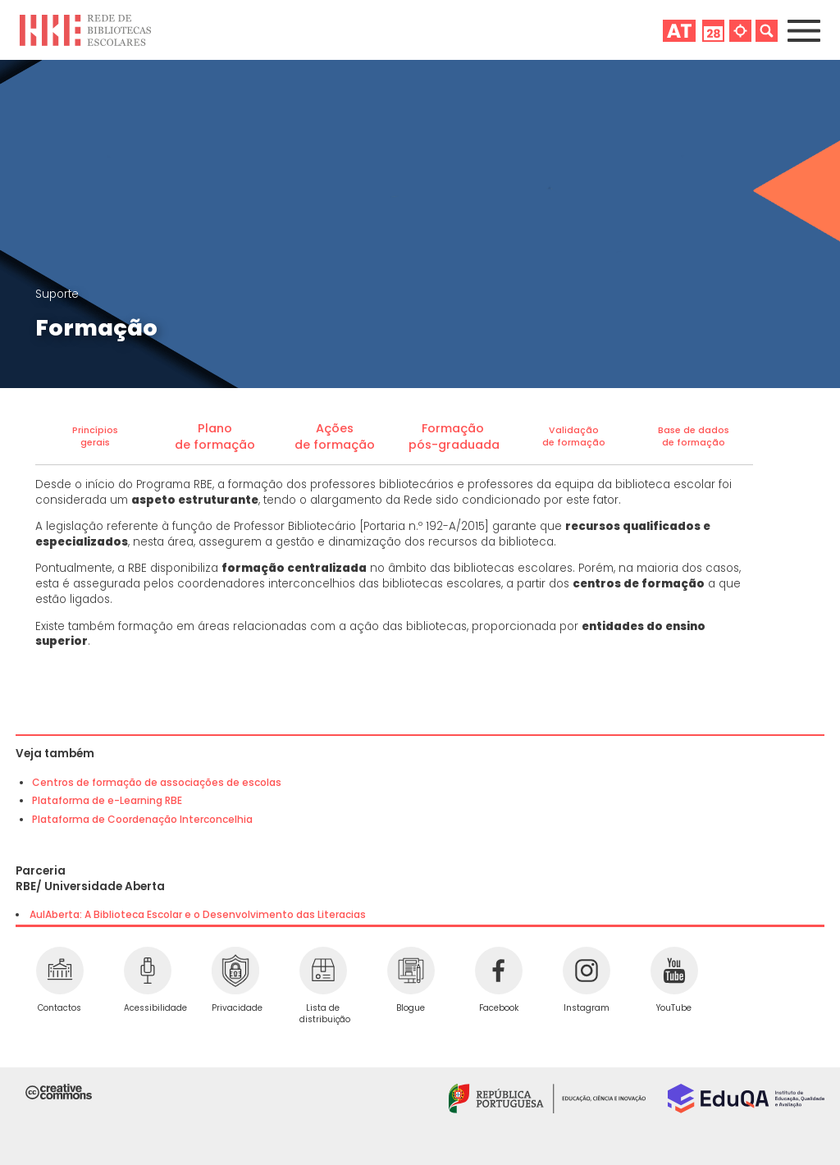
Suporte (57, 294)
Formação (454, 428)
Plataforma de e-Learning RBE (107, 800)
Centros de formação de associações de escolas (156, 782)
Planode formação (215, 436)
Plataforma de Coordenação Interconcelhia (142, 819)
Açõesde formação (334, 436)
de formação (693, 442)
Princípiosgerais (95, 436)
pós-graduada (454, 444)
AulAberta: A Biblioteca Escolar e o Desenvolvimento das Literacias (198, 914)
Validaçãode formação (573, 436)
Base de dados (693, 430)
